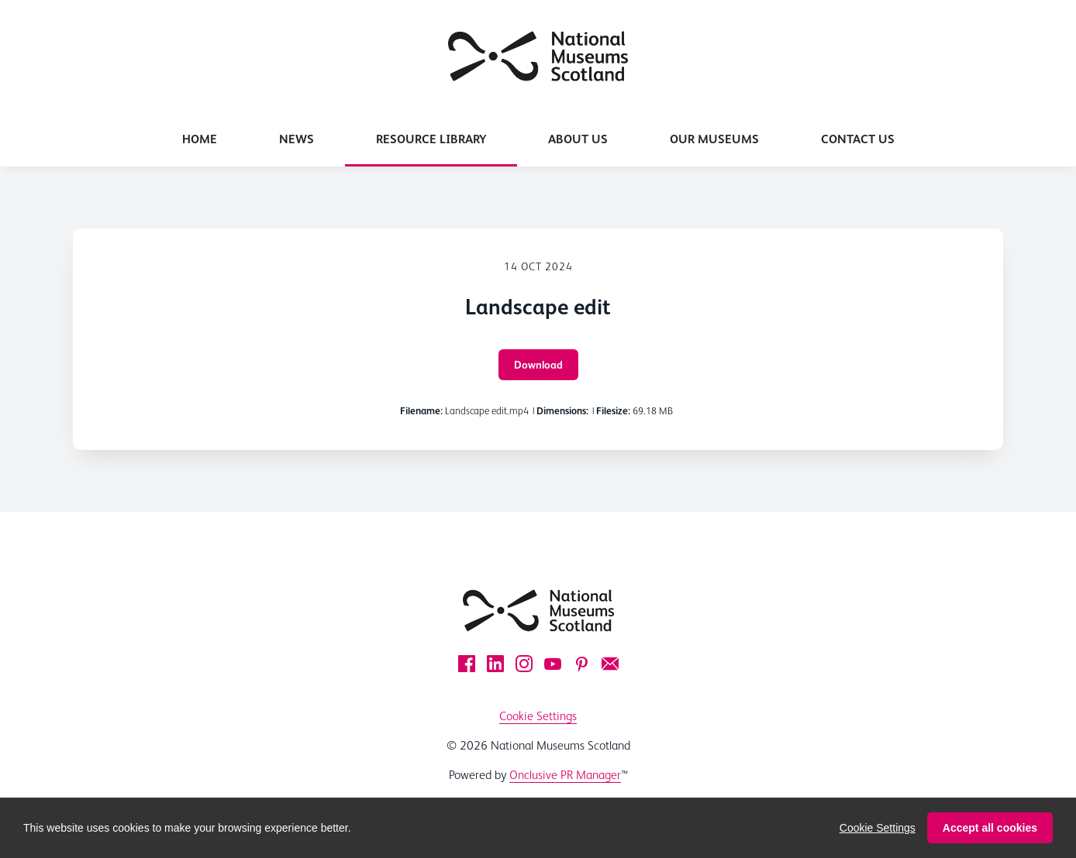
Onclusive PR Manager (565, 774)
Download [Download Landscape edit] (538, 365)
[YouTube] (552, 663)
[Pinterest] (581, 663)
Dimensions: (562, 411)
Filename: (421, 411)
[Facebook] (466, 663)
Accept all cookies (990, 839)
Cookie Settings (538, 716)
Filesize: (613, 411)
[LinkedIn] (495, 663)
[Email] (610, 663)
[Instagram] (524, 663)
